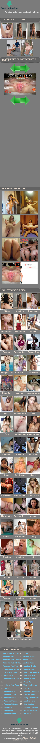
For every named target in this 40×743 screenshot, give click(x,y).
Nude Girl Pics (29, 679)
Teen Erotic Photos (31, 672)
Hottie (6, 688)
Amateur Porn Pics (11, 679)
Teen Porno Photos (11, 653)
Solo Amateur (28, 704)
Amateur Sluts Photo (11, 663)
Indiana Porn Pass (11, 685)
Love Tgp (27, 688)
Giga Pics (8, 707)
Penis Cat (27, 682)
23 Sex (25, 653)
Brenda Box (9, 675)
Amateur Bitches (11, 704)
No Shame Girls (10, 672)
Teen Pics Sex (29, 675)
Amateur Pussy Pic (12, 698)
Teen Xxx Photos (30, 685)
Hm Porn (27, 713)
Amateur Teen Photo (11, 660)
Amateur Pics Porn (10, 666)
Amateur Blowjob (11, 691)
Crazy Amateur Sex (31, 698)
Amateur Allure (10, 694)
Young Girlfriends (30, 707)
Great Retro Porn (30, 710)
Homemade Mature (11, 669)
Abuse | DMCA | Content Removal (24, 739)
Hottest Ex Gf (28, 660)
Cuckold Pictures (30, 694)
